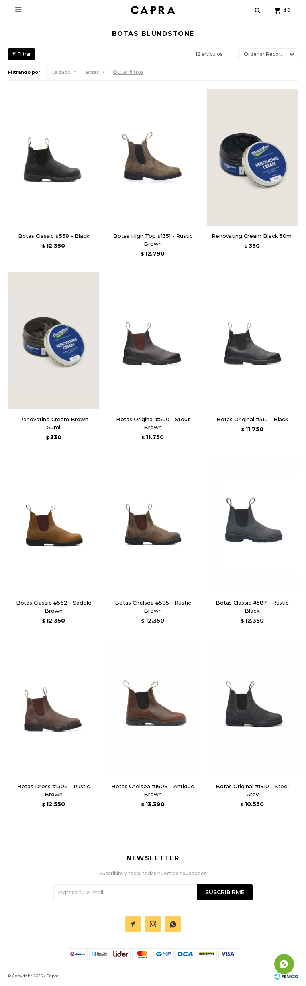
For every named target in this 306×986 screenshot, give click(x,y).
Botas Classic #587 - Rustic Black (252, 606)
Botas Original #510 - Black (252, 419)
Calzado (60, 72)
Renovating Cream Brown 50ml (53, 423)
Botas (92, 72)
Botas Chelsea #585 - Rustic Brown (153, 606)
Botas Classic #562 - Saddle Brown (54, 606)
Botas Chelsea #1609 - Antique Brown (152, 790)
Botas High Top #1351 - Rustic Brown (153, 240)
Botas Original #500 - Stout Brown (153, 423)
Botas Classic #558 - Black (54, 236)
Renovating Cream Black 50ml (252, 236)
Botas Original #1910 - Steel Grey (252, 790)
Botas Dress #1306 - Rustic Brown (53, 790)
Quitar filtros (128, 72)
